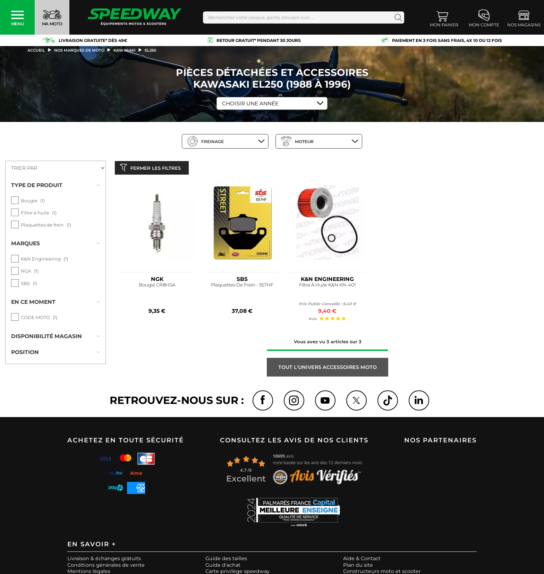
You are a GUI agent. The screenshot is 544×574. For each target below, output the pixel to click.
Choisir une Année (250, 103)
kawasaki (124, 50)
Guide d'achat (222, 567)
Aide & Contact (362, 561)
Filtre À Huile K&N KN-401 (327, 286)
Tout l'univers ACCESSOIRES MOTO (327, 369)
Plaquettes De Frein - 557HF (242, 286)
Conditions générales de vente (106, 567)
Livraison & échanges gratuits (104, 561)
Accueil (36, 50)
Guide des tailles (226, 561)
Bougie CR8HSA (157, 286)
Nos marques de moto (79, 50)
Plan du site (358, 567)
